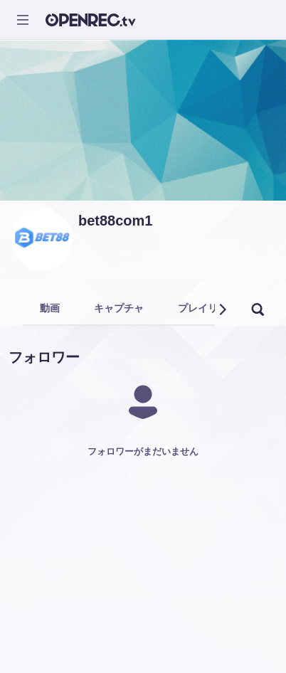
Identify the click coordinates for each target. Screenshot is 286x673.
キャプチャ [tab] (119, 308)
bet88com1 (115, 220)
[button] (222, 309)
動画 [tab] (50, 308)
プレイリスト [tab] (208, 308)
